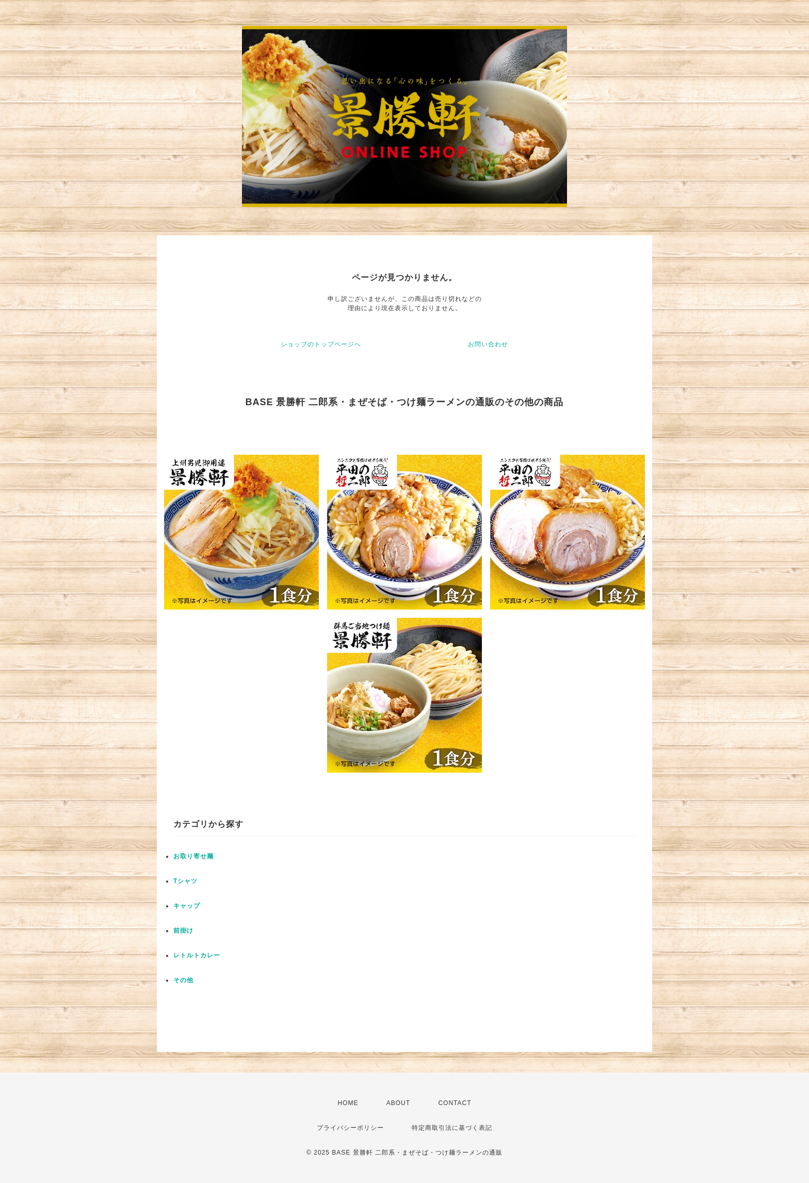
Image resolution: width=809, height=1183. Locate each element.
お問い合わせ (488, 344)
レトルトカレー (196, 955)
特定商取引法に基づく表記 (452, 1127)
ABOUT (398, 1103)
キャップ (186, 905)
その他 (183, 980)
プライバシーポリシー (350, 1127)
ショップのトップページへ (321, 344)
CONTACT (454, 1103)
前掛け (183, 930)
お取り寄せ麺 (193, 856)
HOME (347, 1103)
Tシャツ (185, 881)
